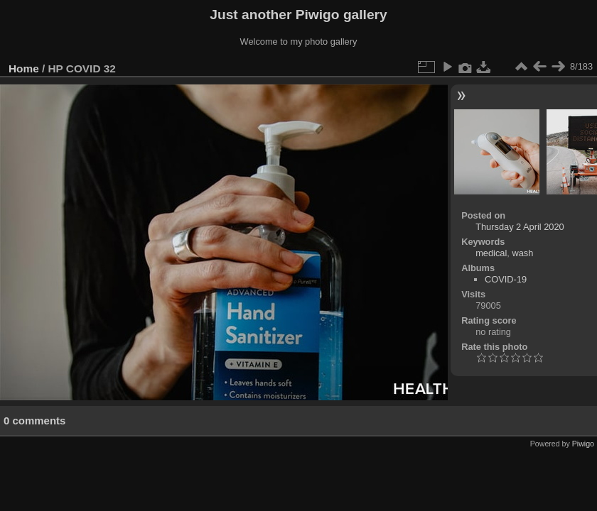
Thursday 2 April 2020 (519, 226)
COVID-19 (506, 279)
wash (522, 253)
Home (24, 68)
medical (491, 253)
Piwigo (583, 443)
